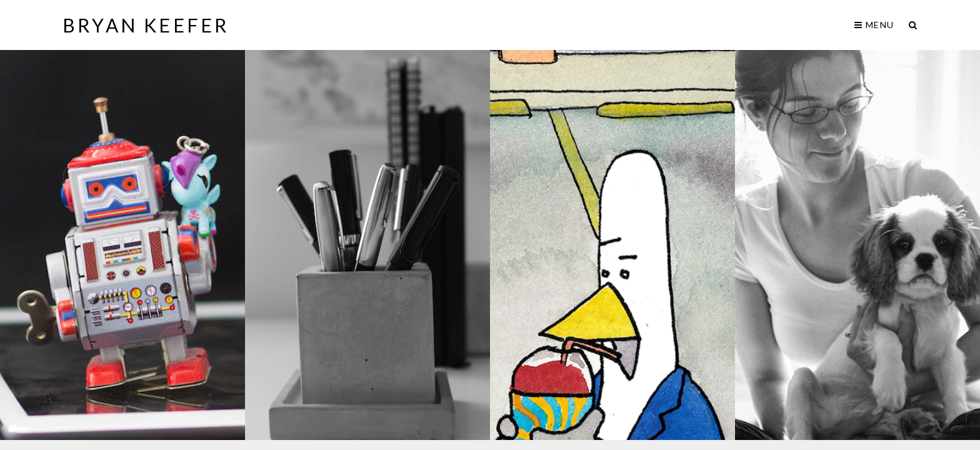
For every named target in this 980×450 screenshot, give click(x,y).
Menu (874, 24)
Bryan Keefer (145, 25)
